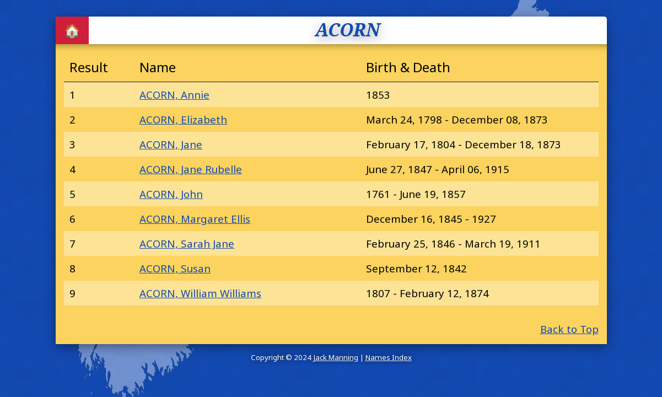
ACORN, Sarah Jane (186, 243)
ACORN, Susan (175, 268)
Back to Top (569, 329)
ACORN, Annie (174, 94)
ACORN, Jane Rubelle (190, 169)
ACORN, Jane (170, 144)
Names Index (388, 357)
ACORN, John (171, 194)
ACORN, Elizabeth (183, 119)
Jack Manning (335, 357)
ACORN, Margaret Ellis (194, 219)
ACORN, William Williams (200, 293)
